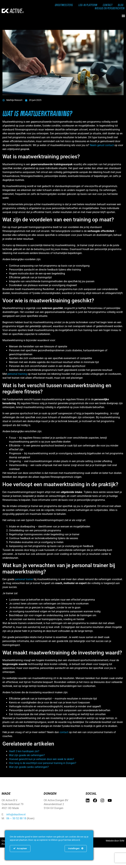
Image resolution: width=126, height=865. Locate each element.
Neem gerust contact (102, 145)
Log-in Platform (87, 5)
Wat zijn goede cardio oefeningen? (29, 767)
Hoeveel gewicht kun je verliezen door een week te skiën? (41, 759)
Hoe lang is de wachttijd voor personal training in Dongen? (42, 763)
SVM (121, 840)
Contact (107, 5)
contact (64, 732)
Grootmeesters (63, 5)
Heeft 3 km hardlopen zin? (24, 751)
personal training (17, 373)
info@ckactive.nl (16, 814)
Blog (120, 5)
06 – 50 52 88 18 (16, 818)
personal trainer (24, 579)
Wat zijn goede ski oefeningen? (27, 755)
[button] (123, 15)
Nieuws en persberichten (109, 8)
